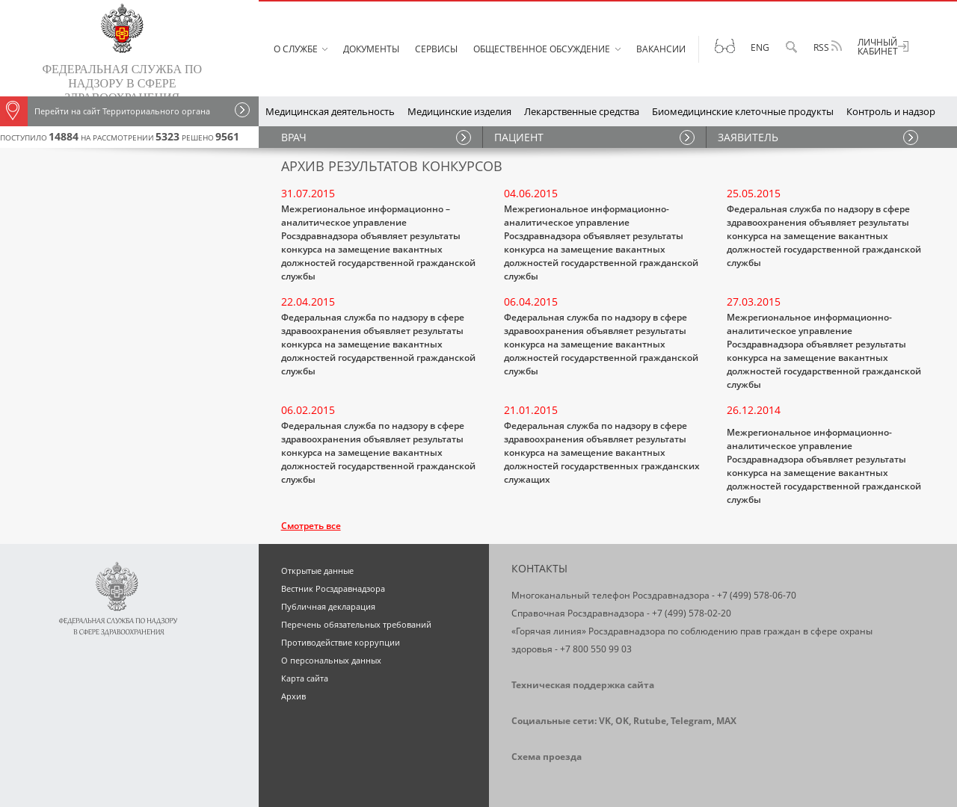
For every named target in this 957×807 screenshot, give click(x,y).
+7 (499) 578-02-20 (691, 613)
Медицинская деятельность (330, 111)
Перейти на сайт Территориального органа (105, 111)
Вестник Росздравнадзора (333, 588)
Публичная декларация (328, 606)
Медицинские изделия (459, 111)
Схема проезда (546, 756)
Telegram (691, 720)
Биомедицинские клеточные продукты (743, 111)
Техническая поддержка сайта (582, 684)
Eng (760, 47)
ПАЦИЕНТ (519, 137)
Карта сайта (304, 678)
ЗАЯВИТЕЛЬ (748, 137)
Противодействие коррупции (340, 642)
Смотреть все (311, 525)
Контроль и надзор (890, 111)
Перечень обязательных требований (356, 624)
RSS (827, 47)
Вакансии (661, 49)
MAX (726, 720)
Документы (371, 49)
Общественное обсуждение (541, 49)
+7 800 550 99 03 (596, 649)
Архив (293, 696)
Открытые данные (317, 570)
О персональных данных (331, 660)
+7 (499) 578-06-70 (756, 595)
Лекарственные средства (581, 111)
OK (622, 720)
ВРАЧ (294, 137)
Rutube (649, 720)
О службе (296, 49)
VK (605, 720)
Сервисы (436, 49)
